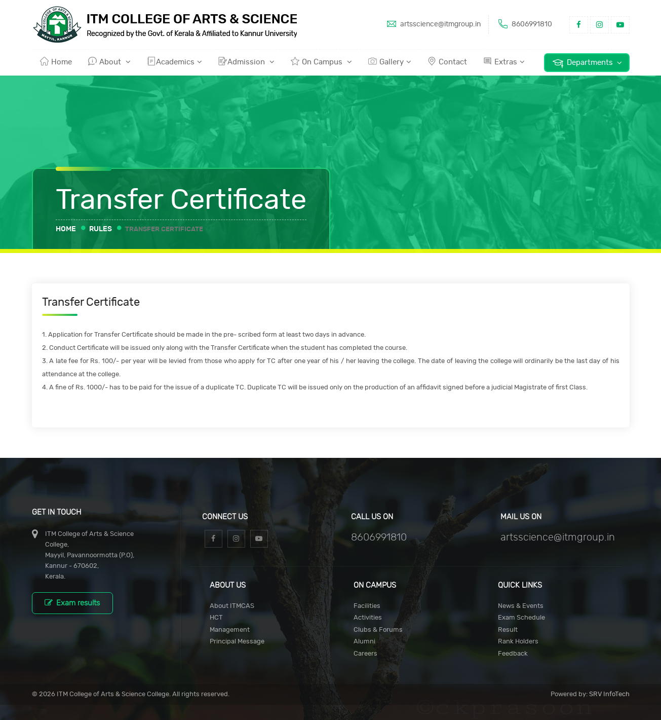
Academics (174, 61)
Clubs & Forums (378, 630)
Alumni (364, 641)
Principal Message (237, 641)
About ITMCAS (232, 606)
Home (56, 61)
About (109, 61)
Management (230, 630)
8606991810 (524, 23)
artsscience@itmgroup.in (433, 23)
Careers (365, 654)
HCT (216, 618)
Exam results (72, 602)
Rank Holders (518, 641)
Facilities (367, 606)
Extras (504, 61)
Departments (587, 63)
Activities (368, 618)
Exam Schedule (521, 618)
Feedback (513, 654)
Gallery (389, 61)
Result (508, 630)
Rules (100, 229)
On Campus (321, 61)
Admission (246, 61)
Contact (447, 61)
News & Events (520, 606)
